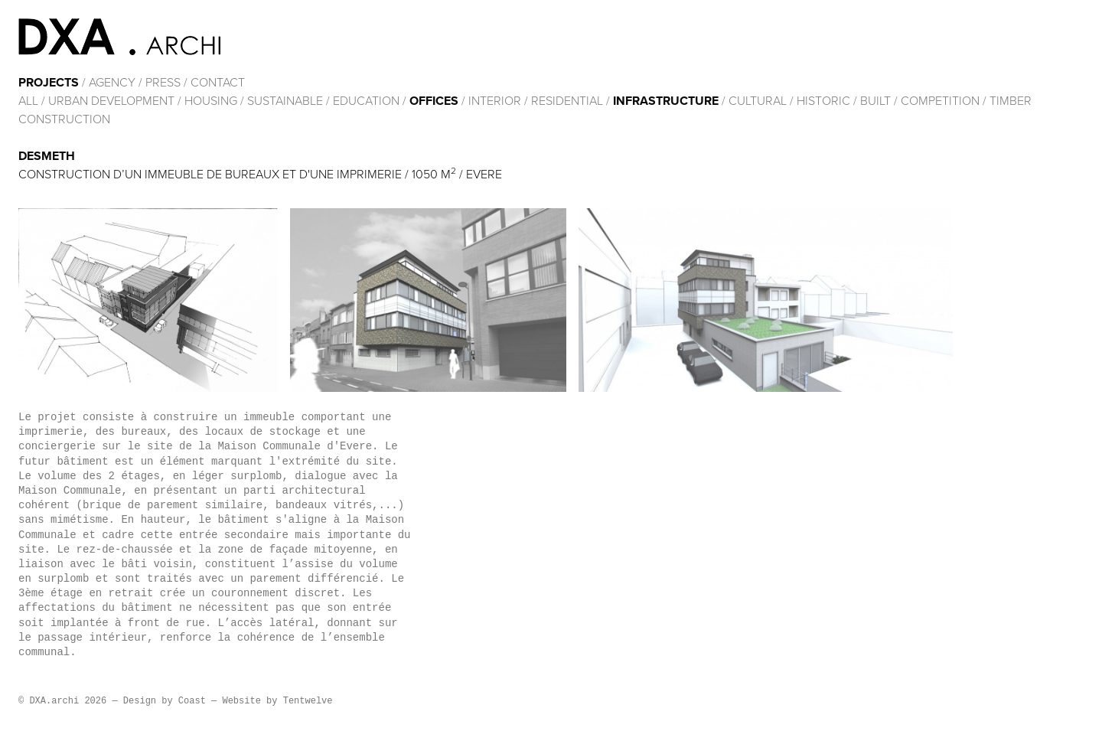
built (875, 101)
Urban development (111, 101)
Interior (494, 101)
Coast (192, 701)
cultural (758, 101)
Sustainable (285, 101)
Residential (567, 101)
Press (163, 82)
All (28, 101)
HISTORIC (823, 101)
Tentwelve (308, 701)
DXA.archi (119, 36)
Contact (218, 82)
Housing (210, 101)
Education (366, 101)
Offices (433, 101)
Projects (48, 82)
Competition (942, 101)
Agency (112, 82)
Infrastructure (666, 101)
